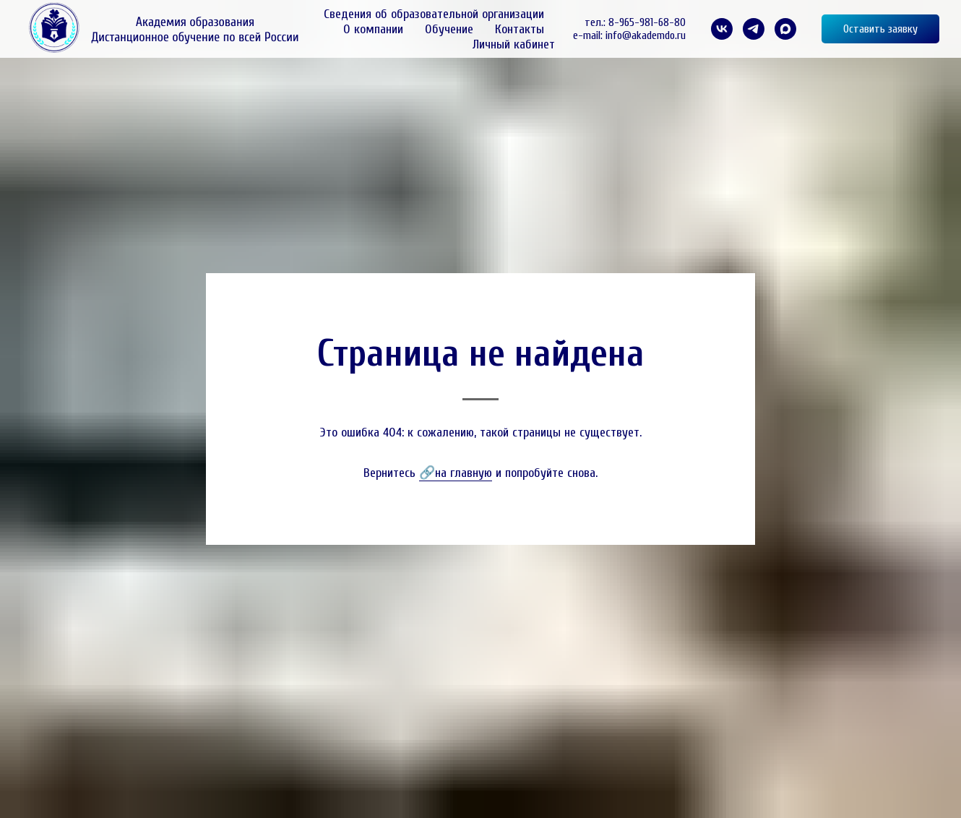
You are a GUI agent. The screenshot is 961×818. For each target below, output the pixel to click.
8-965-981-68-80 (647, 22)
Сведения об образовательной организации (434, 14)
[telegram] (753, 29)
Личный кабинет (514, 44)
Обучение (449, 29)
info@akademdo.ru (646, 35)
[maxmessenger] (785, 29)
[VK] (722, 29)
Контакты (519, 29)
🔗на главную (455, 473)
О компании (373, 29)
